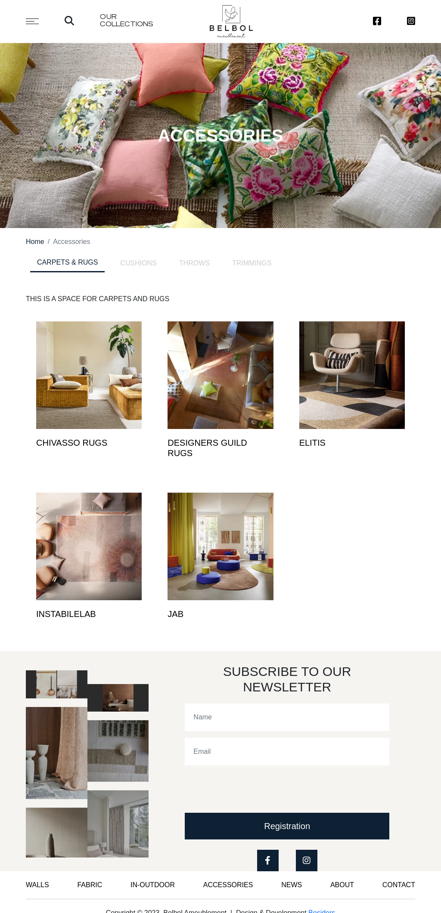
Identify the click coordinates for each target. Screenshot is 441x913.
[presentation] (250, 789)
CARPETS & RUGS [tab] (67, 262)
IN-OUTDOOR (152, 884)
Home (35, 241)
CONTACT (398, 884)
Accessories (228, 884)
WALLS (37, 884)
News (291, 884)
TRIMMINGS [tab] (252, 263)
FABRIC (89, 884)
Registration (287, 826)
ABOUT (342, 884)
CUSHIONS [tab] (138, 263)
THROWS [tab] (194, 263)
